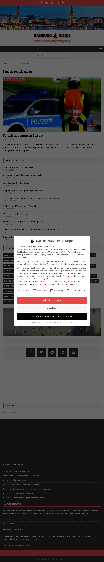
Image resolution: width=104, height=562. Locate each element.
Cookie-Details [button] (38, 322)
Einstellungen (45, 284)
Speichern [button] (52, 308)
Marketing (56, 290)
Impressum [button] (67, 322)
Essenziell (24, 290)
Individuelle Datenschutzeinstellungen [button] (52, 316)
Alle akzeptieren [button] (52, 300)
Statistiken (40, 290)
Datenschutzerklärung (57, 281)
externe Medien (76, 290)
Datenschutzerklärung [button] (53, 322)
